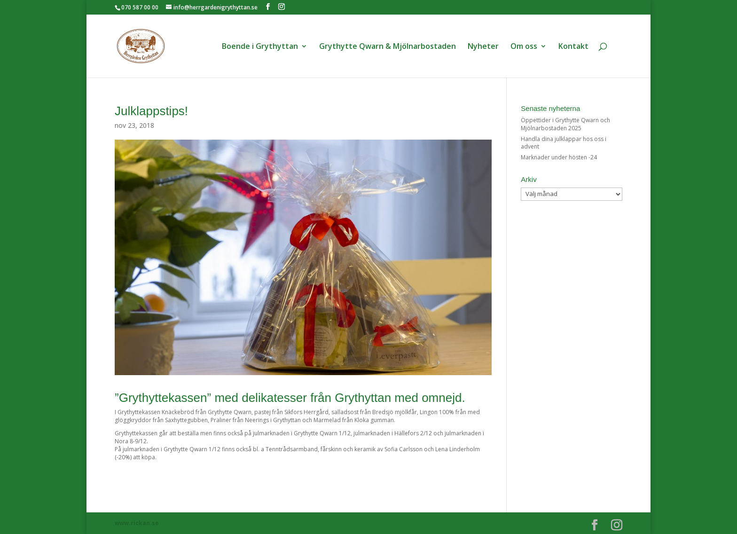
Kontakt (573, 47)
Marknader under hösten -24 (559, 157)
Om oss (523, 47)
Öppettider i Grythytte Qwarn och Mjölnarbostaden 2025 (565, 124)
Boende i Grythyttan (260, 47)
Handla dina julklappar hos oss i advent (563, 143)
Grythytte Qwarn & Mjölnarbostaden (387, 47)
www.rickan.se (137, 523)
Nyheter (483, 47)
